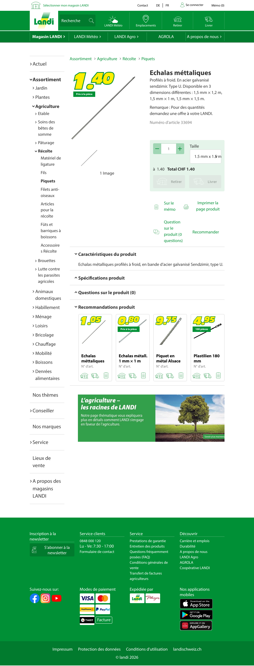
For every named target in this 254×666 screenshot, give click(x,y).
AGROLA (166, 36)
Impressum (62, 649)
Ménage (43, 316)
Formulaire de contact (97, 551)
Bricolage (44, 335)
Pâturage (46, 142)
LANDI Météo (86, 36)
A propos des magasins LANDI (47, 488)
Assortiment (47, 79)
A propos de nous (203, 36)
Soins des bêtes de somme (46, 128)
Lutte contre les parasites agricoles (49, 275)
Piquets (48, 181)
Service (40, 442)
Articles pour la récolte (47, 210)
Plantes (42, 97)
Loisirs (41, 325)
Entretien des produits (147, 546)
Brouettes (46, 260)
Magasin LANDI (47, 36)
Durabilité (188, 546)
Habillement (47, 307)
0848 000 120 (90, 540)
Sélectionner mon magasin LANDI (66, 6)
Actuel (40, 63)
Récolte (45, 151)
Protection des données (99, 649)
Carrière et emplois (195, 540)
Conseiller (43, 410)
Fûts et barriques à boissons (51, 231)
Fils (44, 172)
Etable (44, 113)
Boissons (44, 362)
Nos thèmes (45, 395)
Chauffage (45, 344)
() (218, 6)
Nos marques (47, 426)
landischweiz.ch (187, 649)
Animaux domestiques (48, 294)
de (158, 6)
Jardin (41, 88)
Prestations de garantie (148, 540)
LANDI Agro (125, 36)
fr (167, 6)
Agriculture (47, 106)
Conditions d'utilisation (147, 649)
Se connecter (194, 5)
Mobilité (43, 353)
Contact (142, 6)
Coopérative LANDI (195, 567)
